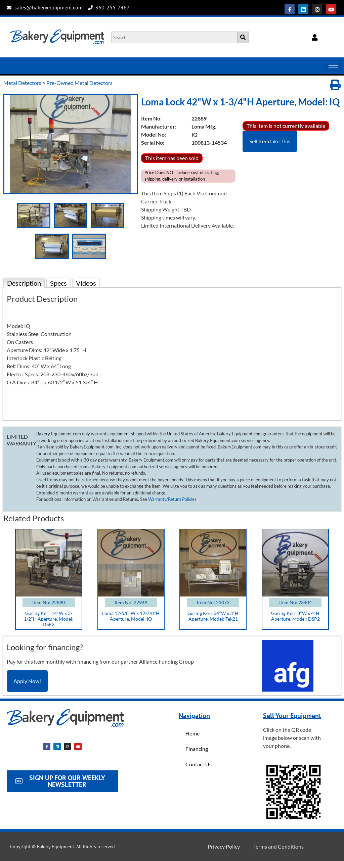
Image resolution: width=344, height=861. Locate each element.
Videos (86, 283)
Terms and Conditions (278, 846)
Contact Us (198, 764)
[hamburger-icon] (333, 65)
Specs (58, 283)
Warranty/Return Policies (172, 499)
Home (192, 733)
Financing (196, 749)
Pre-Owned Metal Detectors (79, 83)
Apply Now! (27, 681)
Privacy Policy (224, 846)
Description (24, 283)
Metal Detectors (22, 83)
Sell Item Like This (269, 141)
